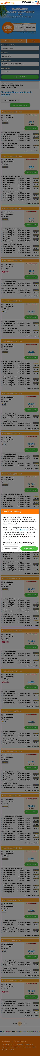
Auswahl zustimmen (11, 548)
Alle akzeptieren (29, 548)
